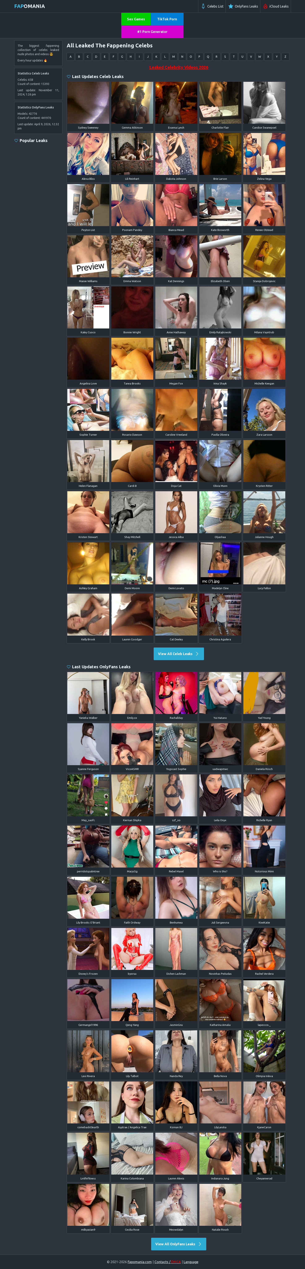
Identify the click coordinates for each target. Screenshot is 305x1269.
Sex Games (136, 19)
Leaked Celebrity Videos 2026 (178, 67)
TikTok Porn (167, 19)
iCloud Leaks (275, 6)
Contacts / (167, 1262)
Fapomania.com (140, 1262)
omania (29, 6)
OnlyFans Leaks (243, 6)
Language (191, 1262)
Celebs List (211, 6)
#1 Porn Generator (152, 32)
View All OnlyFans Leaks (178, 1244)
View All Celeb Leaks (178, 654)
